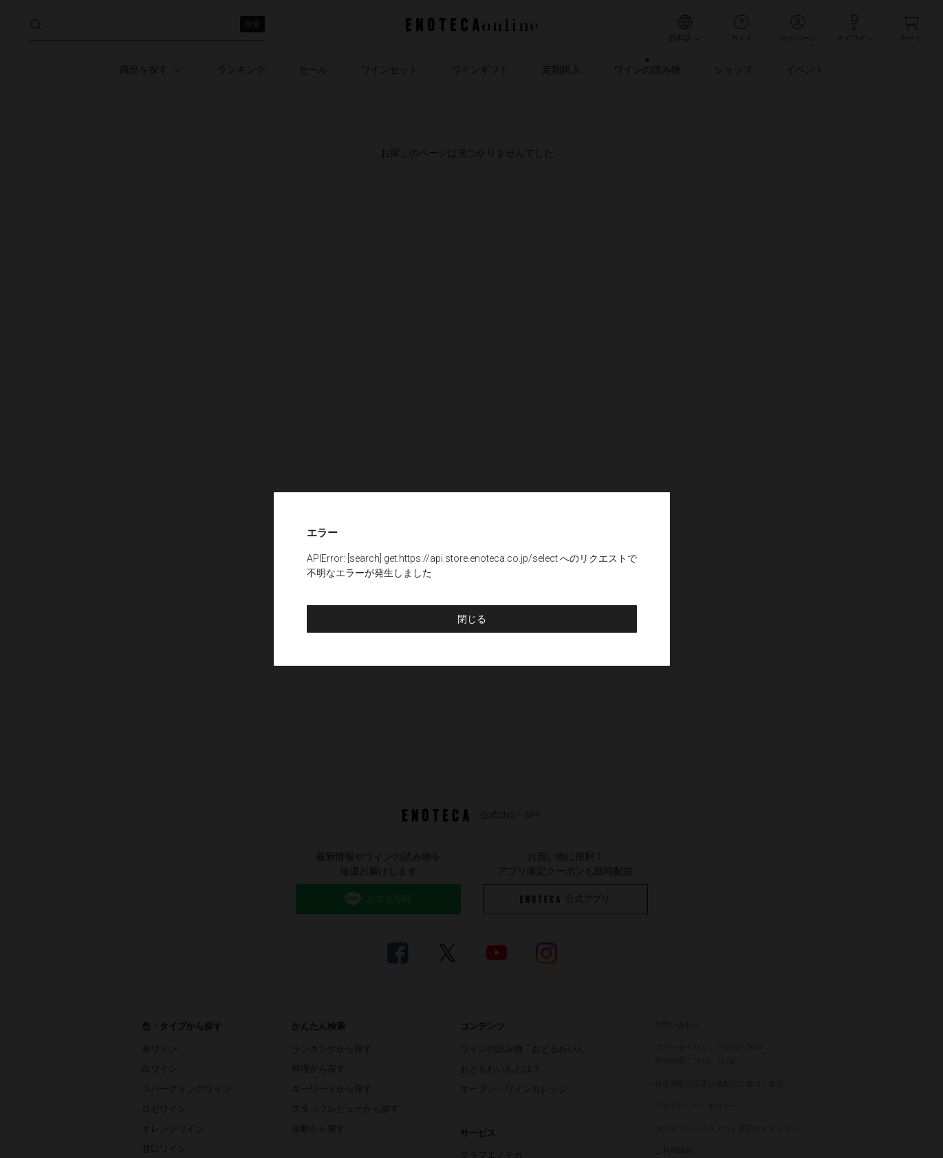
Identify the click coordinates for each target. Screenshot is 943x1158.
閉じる (471, 618)
